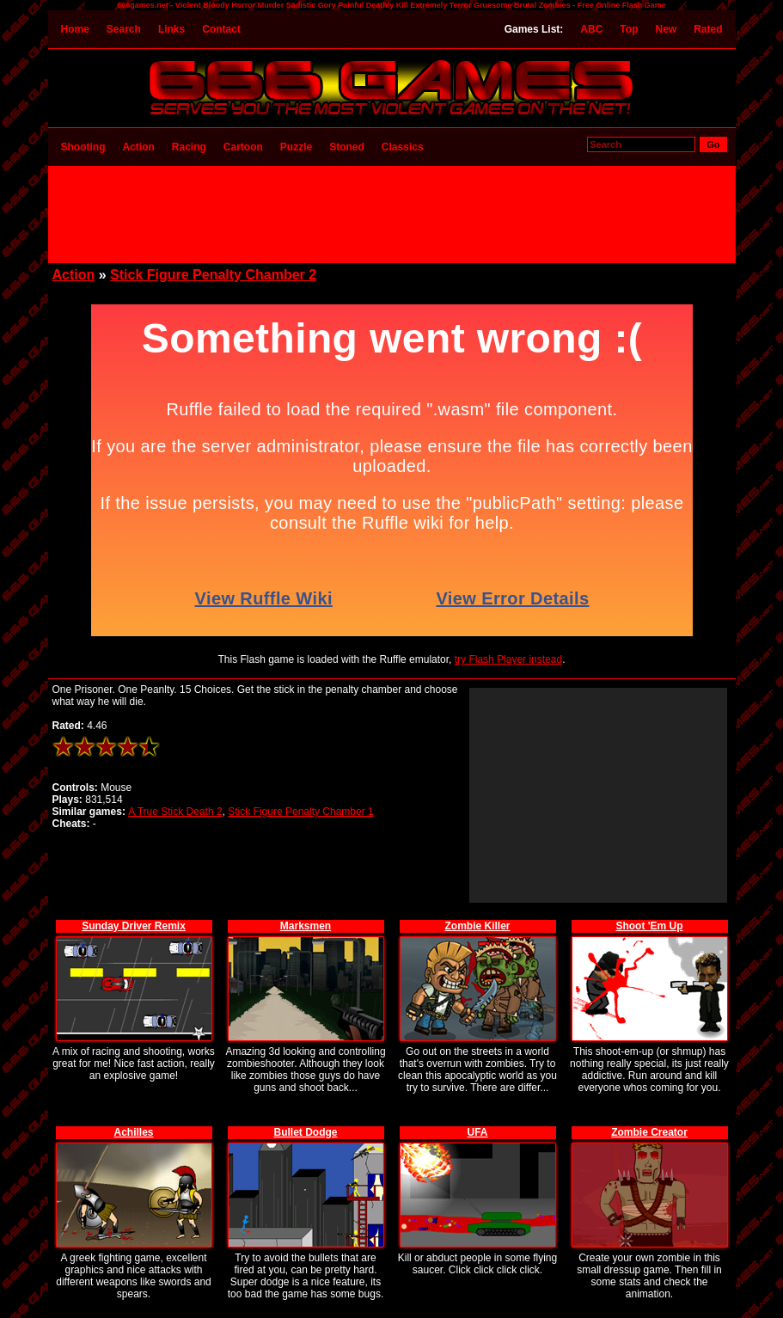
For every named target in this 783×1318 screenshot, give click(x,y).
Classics (403, 147)
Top (629, 29)
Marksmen (305, 926)
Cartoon (243, 147)
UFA (478, 1132)
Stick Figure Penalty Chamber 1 (300, 812)
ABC (591, 29)
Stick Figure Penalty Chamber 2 (213, 274)
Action (138, 147)
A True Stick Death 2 (175, 812)
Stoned (346, 147)
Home (75, 29)
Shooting (83, 147)
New (665, 29)
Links (171, 29)
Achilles (133, 1132)
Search (124, 29)
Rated (708, 29)
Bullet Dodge (306, 1132)
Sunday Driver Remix (134, 926)
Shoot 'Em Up (648, 926)
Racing (189, 147)
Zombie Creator (649, 1132)
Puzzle (296, 147)
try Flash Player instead (508, 659)
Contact (221, 29)
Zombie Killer (477, 926)
